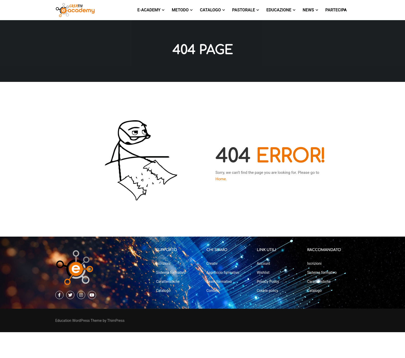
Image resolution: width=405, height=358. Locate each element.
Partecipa (336, 9)
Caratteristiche (168, 307)
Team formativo (219, 307)
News (308, 9)
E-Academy (149, 9)
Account (263, 289)
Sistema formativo (170, 298)
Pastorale (243, 9)
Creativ (212, 289)
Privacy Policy (268, 307)
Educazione (278, 9)
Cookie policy (267, 316)
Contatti (212, 316)
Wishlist (263, 298)
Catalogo (210, 9)
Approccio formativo (222, 298)
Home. (221, 180)
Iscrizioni (163, 289)
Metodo (180, 9)
